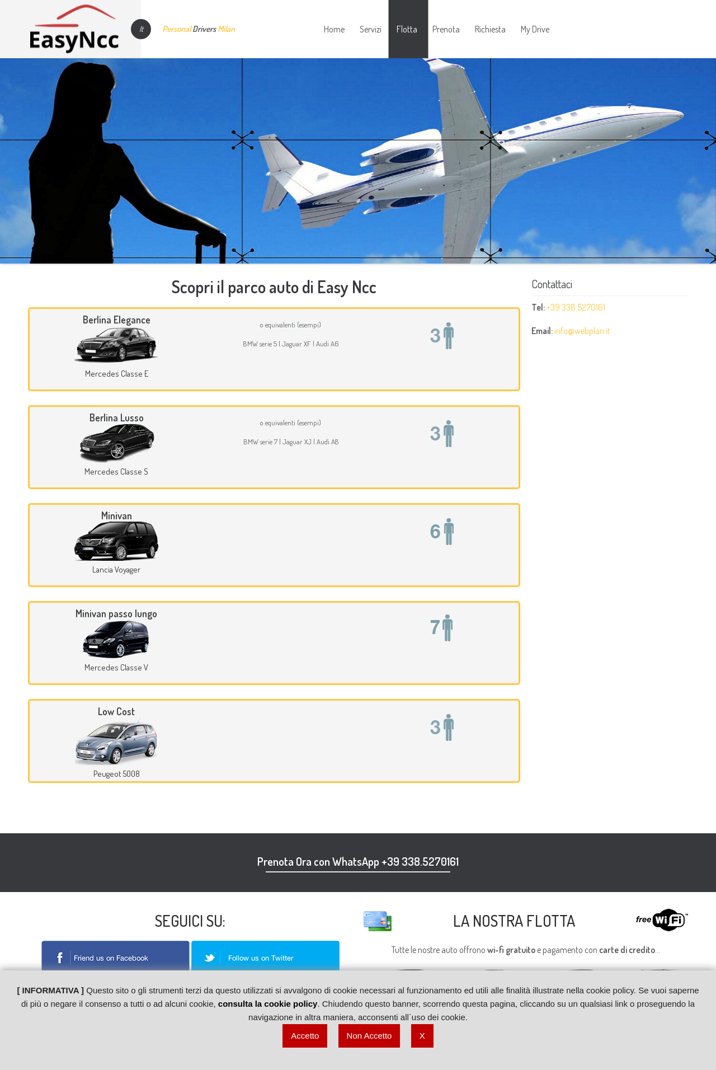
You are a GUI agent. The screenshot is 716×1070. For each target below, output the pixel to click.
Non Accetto (369, 1035)
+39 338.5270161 (576, 307)
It (141, 29)
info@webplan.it (582, 330)
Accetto (305, 1035)
